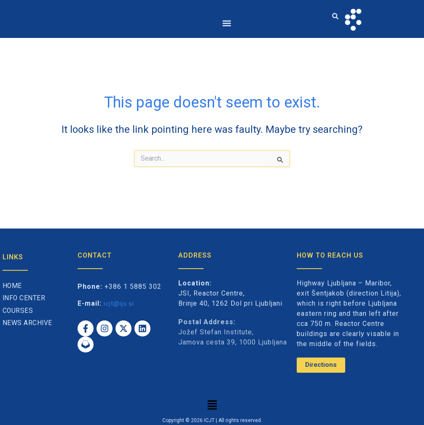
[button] (226, 23)
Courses (18, 311)
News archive (28, 323)
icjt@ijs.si (120, 303)
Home (12, 286)
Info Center (24, 298)
